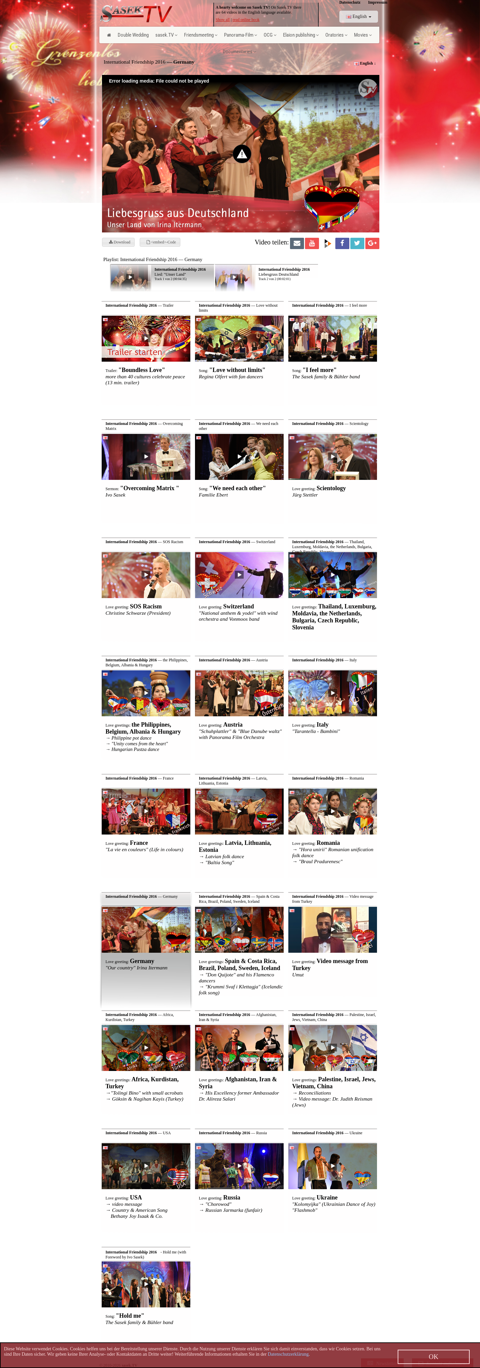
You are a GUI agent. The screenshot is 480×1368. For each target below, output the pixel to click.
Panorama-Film (240, 35)
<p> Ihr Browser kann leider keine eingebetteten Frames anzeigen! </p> (259, 273)
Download (119, 242)
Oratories (336, 35)
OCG (270, 35)
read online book (246, 19)
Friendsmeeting (200, 35)
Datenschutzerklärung (288, 1354)
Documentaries (239, 52)
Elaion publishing (301, 35)
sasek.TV (166, 35)
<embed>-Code (161, 242)
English (358, 16)
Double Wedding (133, 35)
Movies (363, 35)
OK (433, 1356)
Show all (223, 19)
